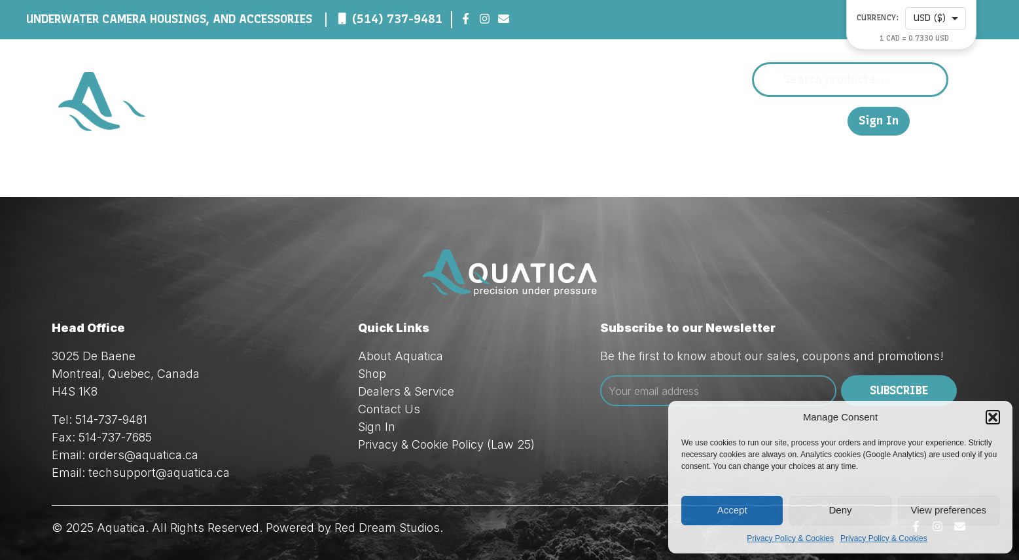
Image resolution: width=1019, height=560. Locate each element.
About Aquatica (400, 356)
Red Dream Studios (387, 527)
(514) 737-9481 (397, 19)
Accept (732, 509)
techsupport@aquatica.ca (159, 472)
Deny (840, 509)
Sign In (879, 121)
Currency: (878, 18)
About (532, 120)
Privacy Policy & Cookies (790, 538)
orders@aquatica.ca (143, 455)
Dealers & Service (682, 120)
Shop (589, 120)
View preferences (949, 509)
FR (831, 120)
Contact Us (784, 120)
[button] (992, 417)
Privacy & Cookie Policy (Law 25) (446, 444)
